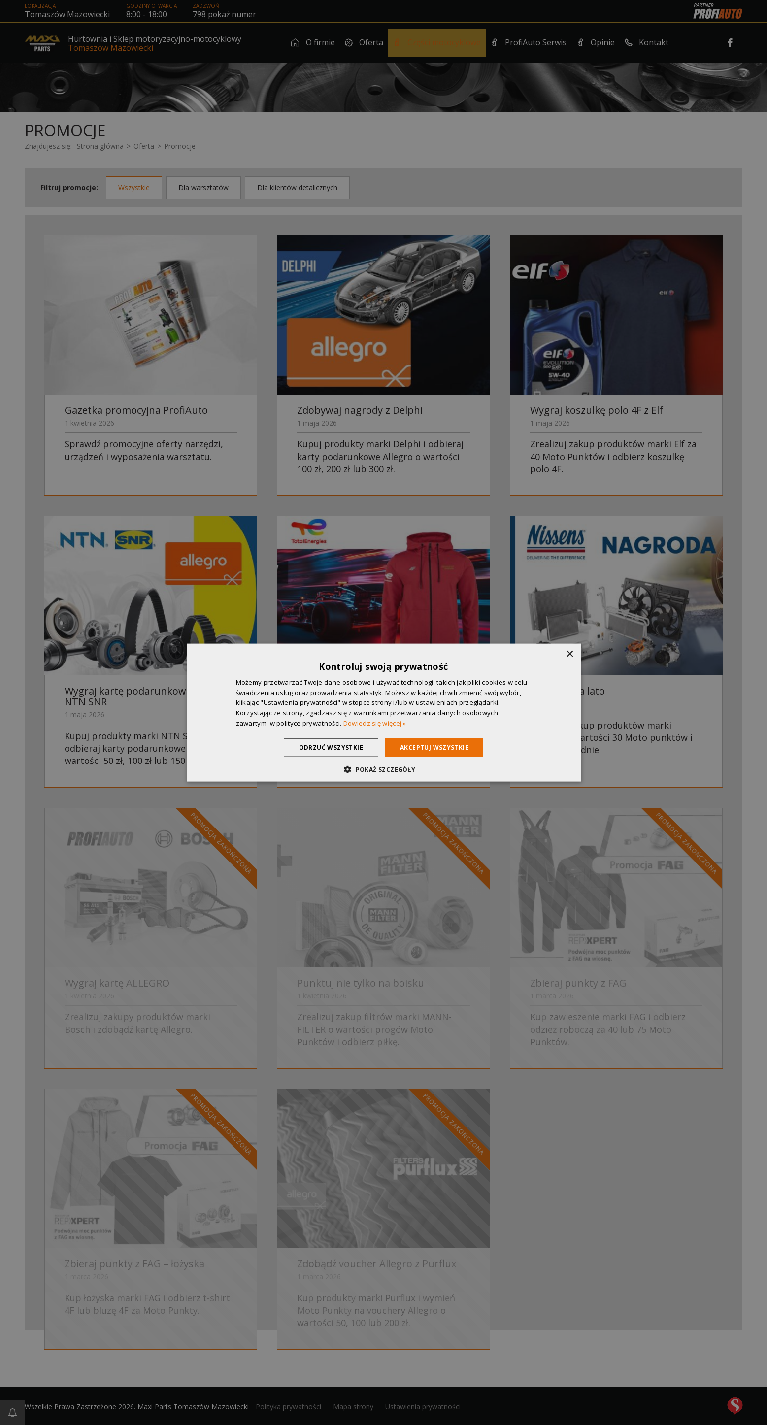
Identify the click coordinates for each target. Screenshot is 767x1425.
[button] (383, 769)
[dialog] (383, 712)
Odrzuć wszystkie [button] (331, 747)
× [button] (569, 654)
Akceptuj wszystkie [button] (434, 747)
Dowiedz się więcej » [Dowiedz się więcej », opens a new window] (374, 723)
